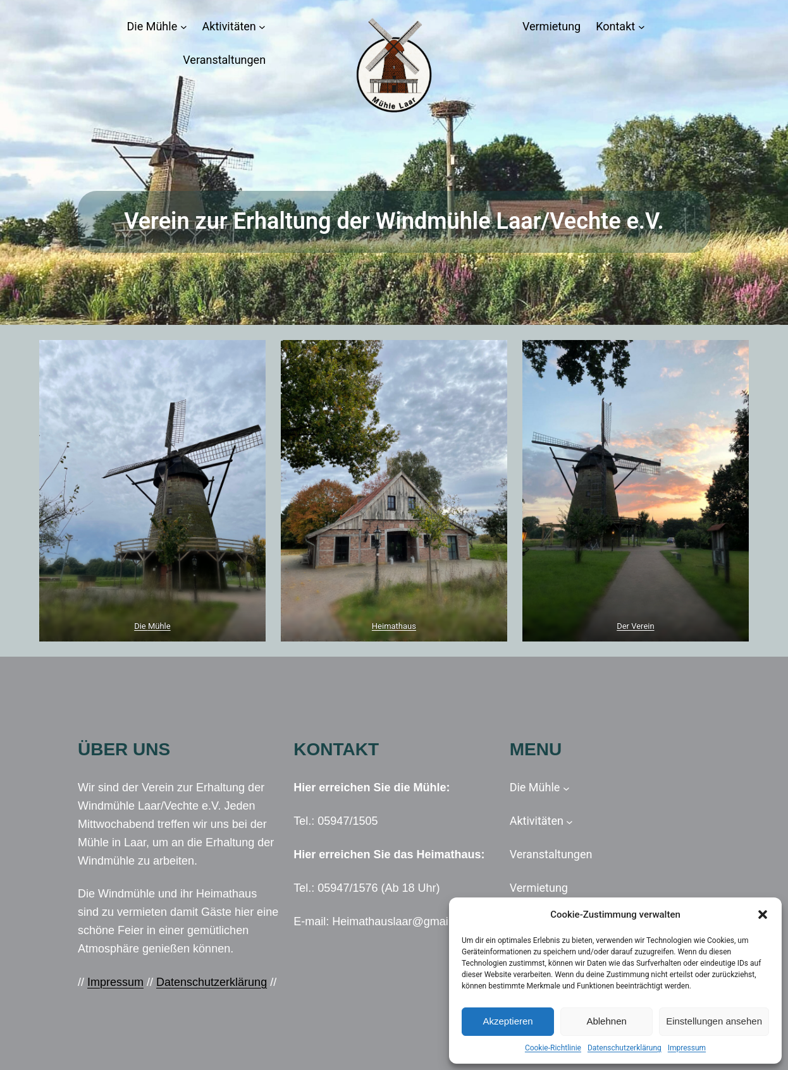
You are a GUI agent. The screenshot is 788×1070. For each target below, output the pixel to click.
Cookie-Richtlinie (553, 1047)
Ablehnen (606, 1021)
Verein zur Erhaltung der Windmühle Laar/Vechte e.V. (394, 221)
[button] (762, 914)
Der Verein (635, 626)
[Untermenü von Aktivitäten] (262, 26)
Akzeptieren (508, 1021)
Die (141, 626)
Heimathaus (394, 626)
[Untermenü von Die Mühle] (183, 26)
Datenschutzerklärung (625, 1047)
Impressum (687, 1047)
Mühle (159, 626)
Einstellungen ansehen (714, 1021)
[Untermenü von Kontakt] (641, 26)
